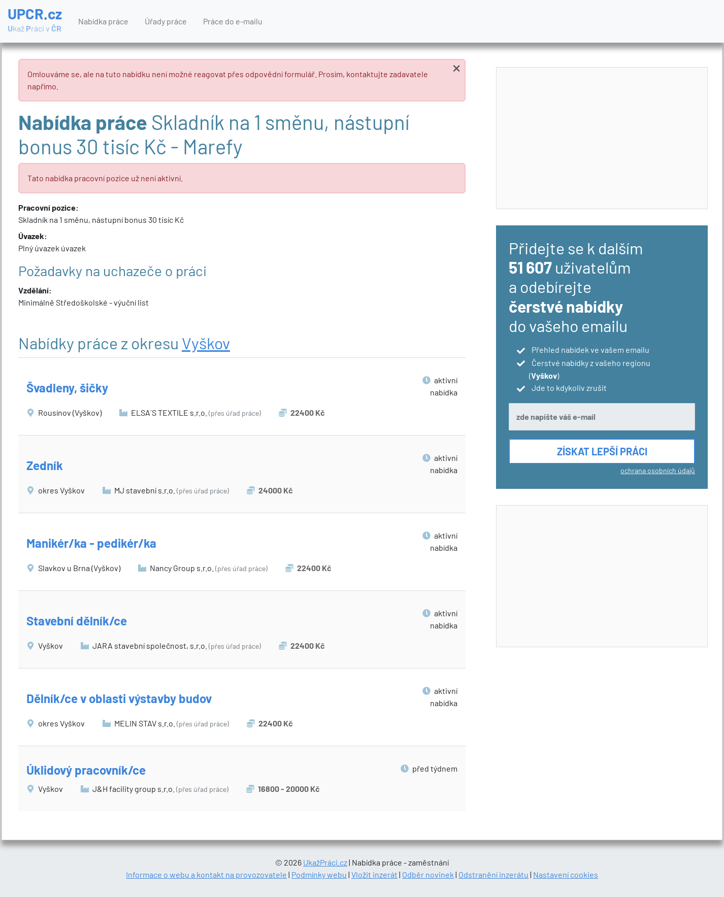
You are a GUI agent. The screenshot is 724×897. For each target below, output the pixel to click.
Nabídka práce (103, 21)
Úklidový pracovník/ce (86, 769)
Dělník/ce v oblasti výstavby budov (119, 698)
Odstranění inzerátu (493, 874)
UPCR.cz (35, 20)
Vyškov (206, 342)
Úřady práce (166, 21)
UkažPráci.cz (325, 862)
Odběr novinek (428, 874)
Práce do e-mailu (232, 21)
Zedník (44, 465)
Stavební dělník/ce (76, 620)
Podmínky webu (319, 874)
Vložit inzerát (374, 874)
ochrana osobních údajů (657, 470)
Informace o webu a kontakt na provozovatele (206, 874)
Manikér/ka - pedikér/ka (91, 543)
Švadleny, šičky (67, 387)
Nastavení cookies (565, 874)
